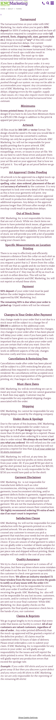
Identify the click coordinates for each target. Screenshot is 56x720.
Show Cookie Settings (28, 717)
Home (2, 9)
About (11, 9)
